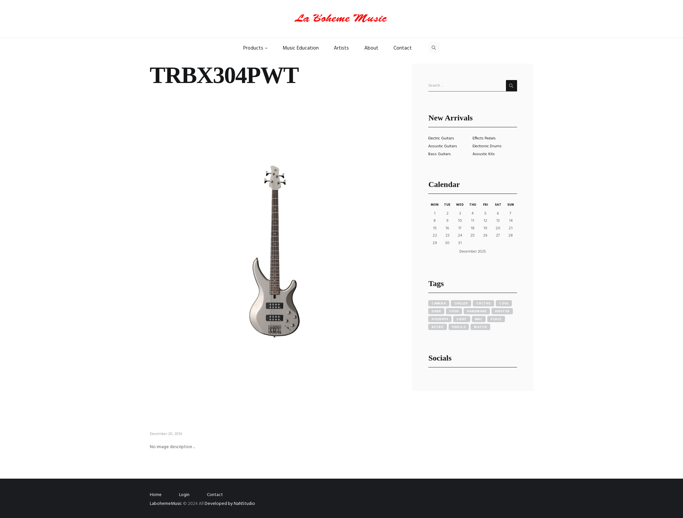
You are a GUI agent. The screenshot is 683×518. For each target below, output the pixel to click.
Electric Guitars (441, 138)
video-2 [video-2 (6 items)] (459, 327)
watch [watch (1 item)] (480, 327)
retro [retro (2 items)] (437, 327)
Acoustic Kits (483, 154)
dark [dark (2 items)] (436, 311)
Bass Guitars (439, 154)
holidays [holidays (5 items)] (440, 319)
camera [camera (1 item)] (439, 303)
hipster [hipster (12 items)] (502, 311)
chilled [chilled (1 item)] (461, 303)
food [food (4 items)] (454, 311)
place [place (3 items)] (496, 319)
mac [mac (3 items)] (479, 319)
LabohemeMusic (166, 504)
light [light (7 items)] (461, 319)
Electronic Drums (487, 146)
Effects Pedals (484, 138)
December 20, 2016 (166, 434)
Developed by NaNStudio (230, 504)
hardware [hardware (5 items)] (477, 311)
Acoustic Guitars (442, 146)
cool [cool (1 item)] (504, 303)
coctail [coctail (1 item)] (483, 303)
